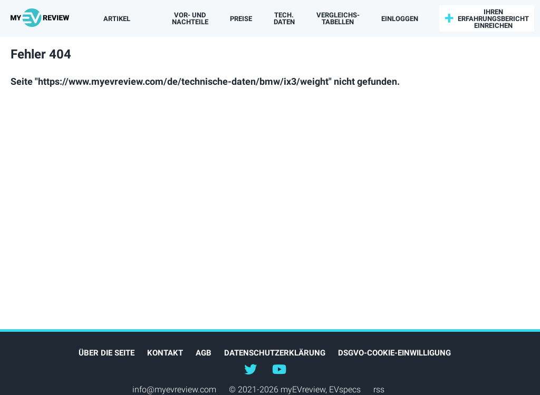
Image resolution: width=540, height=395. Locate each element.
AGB (203, 353)
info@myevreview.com (174, 389)
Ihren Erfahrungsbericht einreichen (493, 18)
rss (378, 389)
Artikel (116, 19)
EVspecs (345, 389)
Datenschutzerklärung (274, 353)
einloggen (399, 19)
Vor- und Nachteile (190, 18)
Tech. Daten (284, 18)
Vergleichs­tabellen (338, 18)
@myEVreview (250, 369)
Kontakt (165, 353)
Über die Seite (106, 353)
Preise (241, 19)
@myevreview (279, 369)
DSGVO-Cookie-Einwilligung (394, 353)
